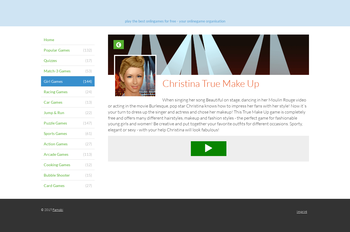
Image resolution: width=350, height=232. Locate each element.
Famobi (57, 210)
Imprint (302, 212)
